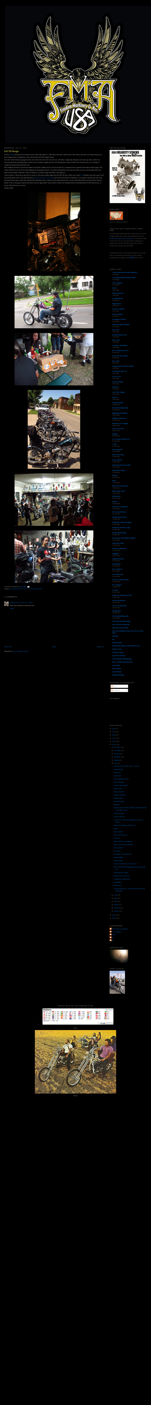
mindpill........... (117, 554)
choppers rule (17, 589)
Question (116, 804)
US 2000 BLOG (117, 298)
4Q (113, 639)
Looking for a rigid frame (122, 879)
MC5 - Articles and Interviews (122, 662)
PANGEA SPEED (118, 309)
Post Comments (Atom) (20, 651)
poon (111, 940)
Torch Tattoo (116, 668)
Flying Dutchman (118, 675)
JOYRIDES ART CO (119, 371)
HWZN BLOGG (118, 293)
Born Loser (116, 340)
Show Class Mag (48, 178)
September (117, 757)
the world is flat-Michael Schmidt (123, 538)
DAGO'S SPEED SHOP (120, 580)
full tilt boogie (30, 589)
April (116, 901)
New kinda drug (119, 801)
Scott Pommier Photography (122, 659)
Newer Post (8, 647)
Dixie (114, 481)
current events (118, 860)
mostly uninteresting (119, 533)
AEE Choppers (117, 283)
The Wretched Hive (119, 600)
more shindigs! (118, 857)
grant (112, 937)
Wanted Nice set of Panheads (123, 841)
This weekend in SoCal (121, 779)
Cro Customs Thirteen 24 (121, 439)
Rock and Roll (118, 848)
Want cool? (117, 772)
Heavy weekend (119, 792)
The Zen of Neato (118, 428)
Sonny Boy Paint (118, 543)
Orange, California (120, 795)
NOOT (114, 288)
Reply (12, 608)
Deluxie (114, 475)
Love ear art (116, 376)
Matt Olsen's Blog (118, 470)
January (116, 911)
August (116, 760)
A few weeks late (119, 816)
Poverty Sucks (117, 643)
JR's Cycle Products (119, 512)
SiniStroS (115, 387)
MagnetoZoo (116, 304)
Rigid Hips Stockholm (119, 413)
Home (54, 647)
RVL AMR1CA (117, 569)
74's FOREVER (117, 574)
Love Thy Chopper (118, 392)
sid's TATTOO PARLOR (120, 624)
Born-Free (115, 330)
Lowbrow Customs (118, 655)
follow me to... (118, 885)
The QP (112, 935)
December (117, 747)
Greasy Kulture (117, 314)
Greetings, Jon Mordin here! (123, 854)
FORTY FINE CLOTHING (119, 929)
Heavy (12, 154)
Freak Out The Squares (120, 356)
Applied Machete (118, 559)
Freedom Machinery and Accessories (122, 238)
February (117, 908)
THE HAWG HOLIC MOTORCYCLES (126, 646)
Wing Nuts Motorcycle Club (121, 595)
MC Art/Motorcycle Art (120, 350)
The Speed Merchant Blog (121, 621)
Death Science (38, 178)
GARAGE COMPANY (120, 507)
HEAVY (115, 397)
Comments (115, 690)
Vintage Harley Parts (119, 517)
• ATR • (114, 444)
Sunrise (114, 501)
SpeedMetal (116, 564)
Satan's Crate (116, 649)
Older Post (100, 647)
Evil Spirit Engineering (120, 408)
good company (118, 798)
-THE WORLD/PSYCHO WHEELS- (125, 272)
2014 (114, 735)
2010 (114, 915)
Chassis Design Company (120, 324)
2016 (114, 728)
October (117, 754)
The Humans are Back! (121, 872)
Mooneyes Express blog (120, 628)
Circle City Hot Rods (119, 606)
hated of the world (118, 491)
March (116, 904)
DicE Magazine (117, 449)
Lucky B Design (117, 382)
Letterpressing (118, 769)
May (115, 898)
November (117, 750)
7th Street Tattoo (118, 652)
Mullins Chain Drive (119, 418)
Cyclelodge (117, 882)
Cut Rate (115, 590)
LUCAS (13, 602)
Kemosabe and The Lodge (121, 527)
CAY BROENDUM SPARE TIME (124, 278)
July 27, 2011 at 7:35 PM (24, 602)
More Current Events (120, 835)
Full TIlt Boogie (11, 151)
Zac (82, 175)
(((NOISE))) (116, 496)
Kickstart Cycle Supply (120, 423)
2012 (114, 741)
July (115, 763)
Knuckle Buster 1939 (119, 335)
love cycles (115, 361)
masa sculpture (117, 460)
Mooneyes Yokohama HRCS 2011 (125, 825)
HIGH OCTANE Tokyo (120, 486)
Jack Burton (117, 776)
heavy (40, 589)
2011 (114, 744)
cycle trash (116, 665)
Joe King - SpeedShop (119, 345)
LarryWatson (116, 672)
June (115, 895)
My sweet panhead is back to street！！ (126, 864)
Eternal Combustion (119, 548)
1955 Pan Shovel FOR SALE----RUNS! (126, 766)
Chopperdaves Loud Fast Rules (123, 366)
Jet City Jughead (115, 932)
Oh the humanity (119, 813)
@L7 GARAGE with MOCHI (123, 844)
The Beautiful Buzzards (120, 616)
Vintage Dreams (117, 403)
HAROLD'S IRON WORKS (122, 522)
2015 (114, 732)
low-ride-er (117, 851)
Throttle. (115, 636)
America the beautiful (121, 785)
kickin (116, 828)
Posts (113, 686)
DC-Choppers (117, 585)
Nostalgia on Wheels (119, 319)
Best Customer (118, 832)
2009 (114, 918)
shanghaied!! (116, 611)
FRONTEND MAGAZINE (121, 465)
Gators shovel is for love (121, 876)
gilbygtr (115, 434)
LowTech (117, 838)
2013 (114, 738)
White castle (118, 788)
